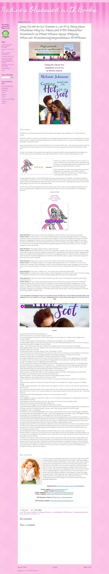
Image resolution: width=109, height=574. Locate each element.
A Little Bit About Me (8, 56)
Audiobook (55, 201)
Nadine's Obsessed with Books (49, 10)
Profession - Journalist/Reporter (54, 512)
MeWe (3, 103)
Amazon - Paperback (54, 199)
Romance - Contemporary (74, 512)
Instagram (4, 90)
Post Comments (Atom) (31, 571)
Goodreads (54, 195)
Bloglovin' (4, 95)
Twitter (4, 97)
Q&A (65, 512)
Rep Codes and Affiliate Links (6, 53)
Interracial (35, 512)
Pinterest (4, 101)
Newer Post (22, 567)
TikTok (3, 92)
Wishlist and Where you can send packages (7, 46)
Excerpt (29, 512)
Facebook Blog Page (7, 86)
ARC (25, 512)
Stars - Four (36, 514)
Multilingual (41, 512)
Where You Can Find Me (7, 50)
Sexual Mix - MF (28, 514)
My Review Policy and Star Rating (8, 65)
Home (55, 567)
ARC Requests (6, 68)
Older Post (87, 567)
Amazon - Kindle (54, 197)
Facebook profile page (8, 99)
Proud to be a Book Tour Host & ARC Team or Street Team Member (7, 60)
